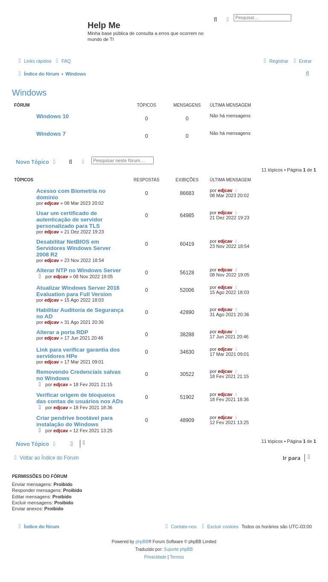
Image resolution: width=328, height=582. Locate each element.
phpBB (141, 541)
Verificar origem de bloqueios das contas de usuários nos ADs (79, 398)
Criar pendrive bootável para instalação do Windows (74, 421)
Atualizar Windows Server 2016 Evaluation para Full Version (78, 291)
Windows (29, 92)
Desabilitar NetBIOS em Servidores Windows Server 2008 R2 (73, 248)
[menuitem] (62, 61)
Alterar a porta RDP (62, 332)
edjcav (51, 203)
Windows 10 (52, 116)
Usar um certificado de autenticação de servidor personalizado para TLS (69, 219)
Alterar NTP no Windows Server (78, 270)
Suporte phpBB (178, 549)
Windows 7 (51, 134)
